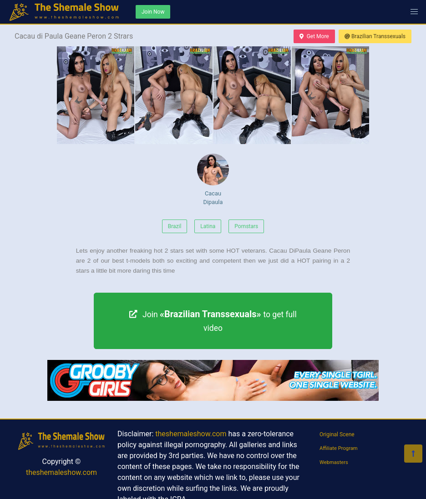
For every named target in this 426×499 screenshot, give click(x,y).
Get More (314, 36)
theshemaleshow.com (61, 472)
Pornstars (246, 226)
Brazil (175, 226)
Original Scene (337, 434)
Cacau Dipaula (213, 179)
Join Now (153, 12)
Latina (207, 226)
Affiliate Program (339, 448)
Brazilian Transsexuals (375, 36)
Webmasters (334, 462)
